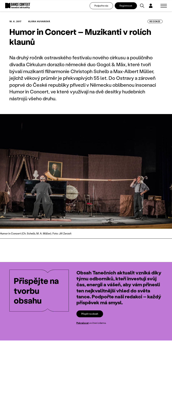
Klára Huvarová (39, 21)
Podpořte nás (101, 5)
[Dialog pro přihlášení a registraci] (150, 5)
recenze (155, 21)
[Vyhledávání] (142, 5)
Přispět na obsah (89, 313)
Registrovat (126, 5)
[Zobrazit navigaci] (164, 5)
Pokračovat (82, 322)
